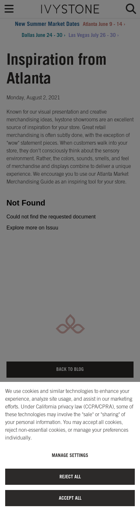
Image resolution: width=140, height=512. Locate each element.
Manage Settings (70, 455)
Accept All (70, 498)
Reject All (70, 476)
